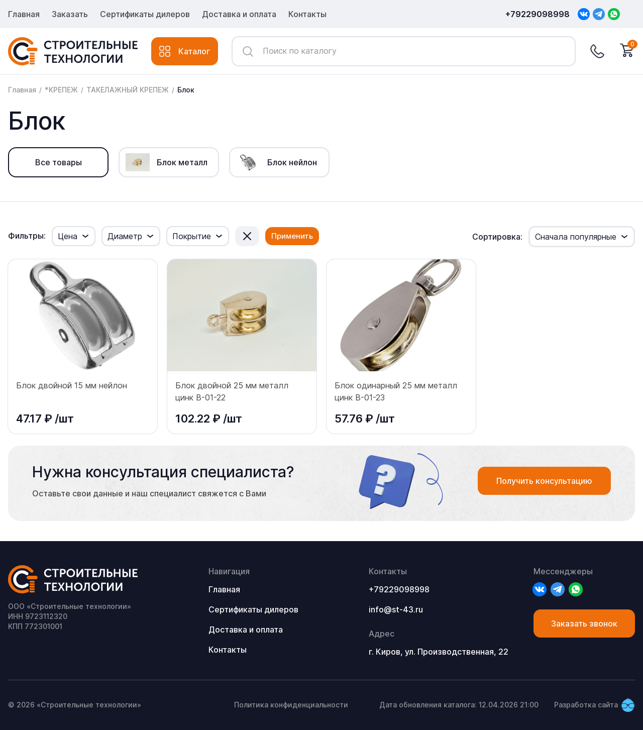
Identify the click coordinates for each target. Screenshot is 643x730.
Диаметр (125, 236)
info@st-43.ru (396, 609)
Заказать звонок (584, 623)
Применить (292, 236)
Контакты (307, 14)
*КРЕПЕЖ (61, 89)
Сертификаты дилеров (145, 14)
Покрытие (191, 236)
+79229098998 (537, 14)
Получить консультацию (544, 481)
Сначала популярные (575, 237)
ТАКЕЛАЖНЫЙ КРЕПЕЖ (127, 89)
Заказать (70, 14)
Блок (185, 89)
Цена (67, 236)
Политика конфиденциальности (291, 704)
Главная (24, 14)
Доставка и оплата (239, 14)
